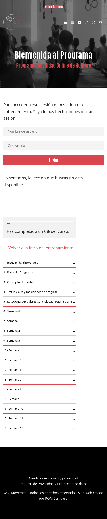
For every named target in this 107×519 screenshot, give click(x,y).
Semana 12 (39, 428)
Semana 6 (39, 370)
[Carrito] (65, 22)
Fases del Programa (39, 273)
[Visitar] (79, 22)
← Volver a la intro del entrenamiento (38, 247)
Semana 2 (39, 331)
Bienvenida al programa (39, 263)
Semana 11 (39, 419)
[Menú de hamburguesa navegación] (72, 22)
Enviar (53, 160)
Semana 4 (39, 351)
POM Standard (56, 498)
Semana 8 (39, 389)
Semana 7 (39, 380)
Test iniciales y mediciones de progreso (39, 292)
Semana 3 (39, 341)
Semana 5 (39, 360)
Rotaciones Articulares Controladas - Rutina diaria (39, 302)
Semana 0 (39, 311)
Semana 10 (39, 409)
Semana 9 (39, 399)
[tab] (39, 263)
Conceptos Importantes (39, 282)
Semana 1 (39, 321)
